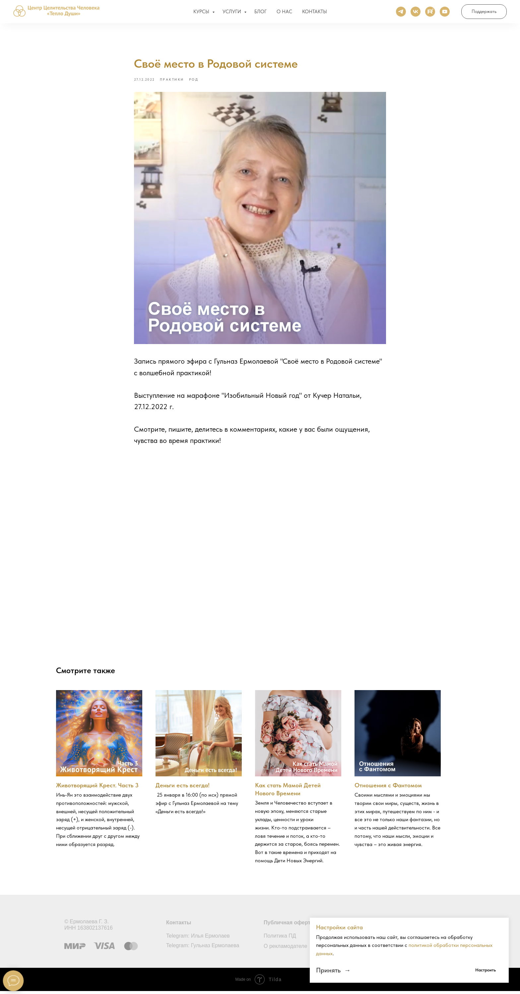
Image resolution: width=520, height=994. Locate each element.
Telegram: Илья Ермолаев (198, 939)
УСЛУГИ (232, 13)
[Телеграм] (401, 13)
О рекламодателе (285, 949)
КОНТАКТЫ (314, 13)
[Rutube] (430, 13)
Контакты (178, 925)
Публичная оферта (288, 925)
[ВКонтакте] (416, 13)
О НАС (284, 13)
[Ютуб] (445, 13)
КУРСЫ (202, 13)
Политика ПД (280, 939)
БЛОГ (260, 13)
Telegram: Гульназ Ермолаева (202, 948)
